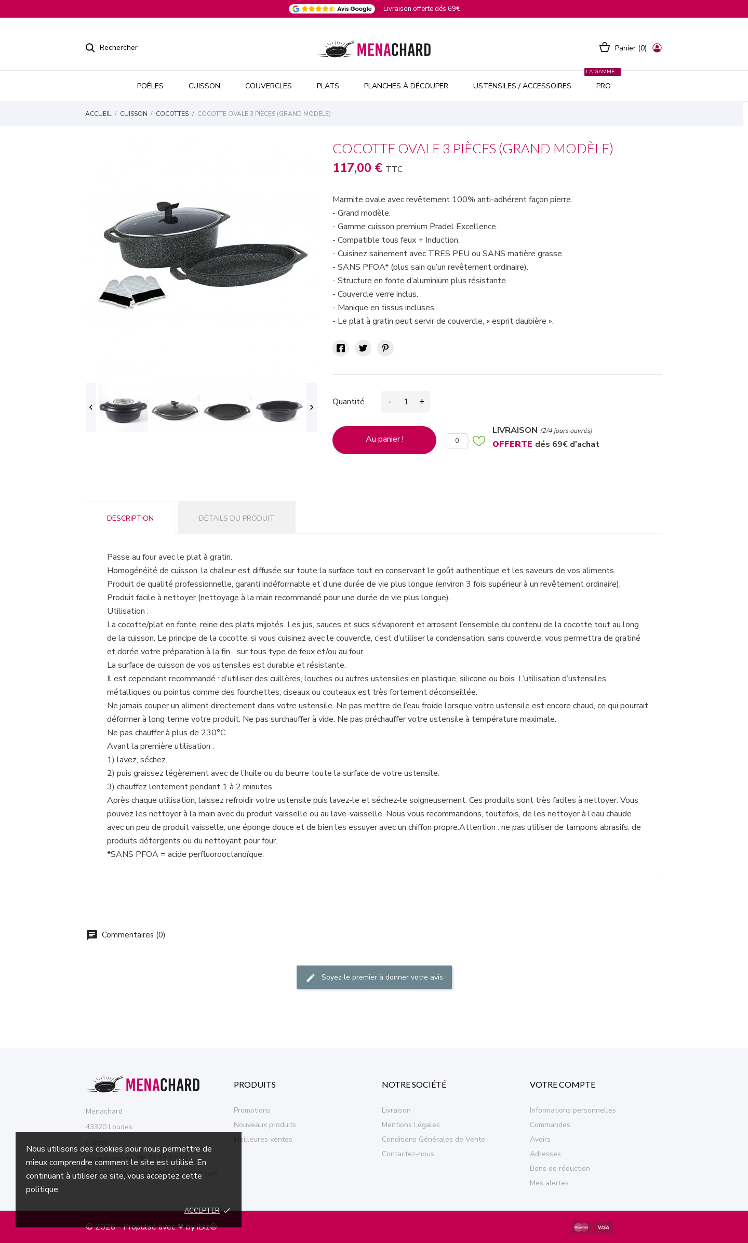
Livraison (396, 1110)
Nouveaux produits (265, 1125)
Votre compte (562, 1084)
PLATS (328, 86)
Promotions (252, 1110)
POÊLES (150, 86)
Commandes (550, 1125)
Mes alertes (549, 1183)
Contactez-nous (408, 1154)
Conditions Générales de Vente (433, 1139)
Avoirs (540, 1139)
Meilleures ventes (263, 1139)
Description (130, 518)
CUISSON (204, 86)
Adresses (545, 1154)
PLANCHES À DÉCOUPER (406, 86)
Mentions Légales (411, 1125)
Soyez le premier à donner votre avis (374, 978)
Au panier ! (385, 439)
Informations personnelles (573, 1110)
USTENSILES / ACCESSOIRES (522, 86)
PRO (602, 81)
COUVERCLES (268, 86)
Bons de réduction (560, 1168)
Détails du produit (236, 518)
